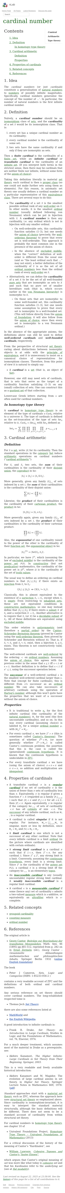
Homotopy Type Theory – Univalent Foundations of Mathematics (35, 1134)
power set (11, 563)
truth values (23, 572)
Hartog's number (14, 693)
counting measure (20, 918)
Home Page (6, 11)
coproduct (23, 470)
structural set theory (22, 1099)
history (6, 1179)
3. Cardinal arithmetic (23, 51)
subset (52, 610)
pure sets (15, 282)
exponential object (42, 546)
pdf (12, 1088)
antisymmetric (45, 627)
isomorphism (11, 121)
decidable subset (49, 616)
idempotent (16, 771)
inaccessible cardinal (28, 875)
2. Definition (17, 42)
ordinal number (49, 725)
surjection (28, 597)
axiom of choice (21, 174)
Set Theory (31, 1004)
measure (30, 894)
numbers (13, 93)
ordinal (54, 839)
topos (52, 870)
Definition (20, 55)
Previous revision (23, 1185)
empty (11, 600)
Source (46, 1187)
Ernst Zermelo (22, 950)
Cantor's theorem (43, 736)
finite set (10, 158)
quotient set (17, 390)
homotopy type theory (39, 410)
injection (9, 584)
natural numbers (52, 89)
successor (16, 675)
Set (11, 373)
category (43, 453)
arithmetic (10, 456)
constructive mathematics (19, 607)
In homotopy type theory (29, 46)
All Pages (17, 11)
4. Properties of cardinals (25, 64)
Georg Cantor (17, 940)
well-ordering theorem (29, 636)
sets (33, 121)
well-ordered (50, 654)
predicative (10, 566)
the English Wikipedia (22, 1019)
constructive (40, 563)
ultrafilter (37, 897)
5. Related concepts (21, 69)
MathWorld (16, 1015)
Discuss (12, 1185)
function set (18, 546)
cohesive (47, 1163)
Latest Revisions (29, 11)
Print (39, 1187)
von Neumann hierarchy (43, 291)
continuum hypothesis (40, 752)
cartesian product (45, 504)
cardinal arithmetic (17, 459)
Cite (32, 1187)
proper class (50, 182)
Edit (4, 1185)
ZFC (30, 758)
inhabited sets (53, 600)
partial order (29, 630)
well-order (50, 206)
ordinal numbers (24, 269)
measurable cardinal (45, 888)
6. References (17, 73)
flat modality (20, 1169)
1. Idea (13, 37)
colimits (32, 809)
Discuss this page (45, 11)
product (8, 507)
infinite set (10, 164)
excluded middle (51, 251)
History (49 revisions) (19, 1187)
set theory (55, 346)
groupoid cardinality (21, 913)
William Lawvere (19, 1151)
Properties (21, 60)
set (32, 369)
